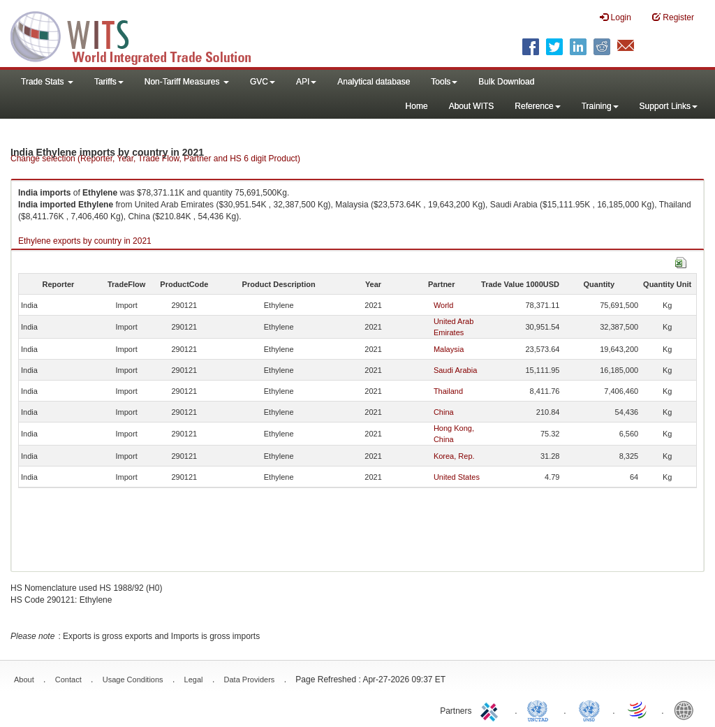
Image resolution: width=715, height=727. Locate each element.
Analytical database (373, 82)
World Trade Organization (638, 710)
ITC (492, 710)
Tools (444, 82)
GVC (262, 82)
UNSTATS (589, 710)
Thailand (448, 391)
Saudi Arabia (455, 370)
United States (457, 477)
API (306, 82)
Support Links (669, 106)
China (444, 412)
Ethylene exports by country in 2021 (85, 241)
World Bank (687, 710)
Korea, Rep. (454, 456)
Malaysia (449, 349)
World (444, 305)
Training (600, 106)
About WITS (471, 106)
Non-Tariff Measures (187, 82)
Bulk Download (506, 82)
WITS (139, 35)
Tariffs (109, 82)
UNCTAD (540, 710)
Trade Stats (47, 82)
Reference (537, 106)
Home (417, 106)
